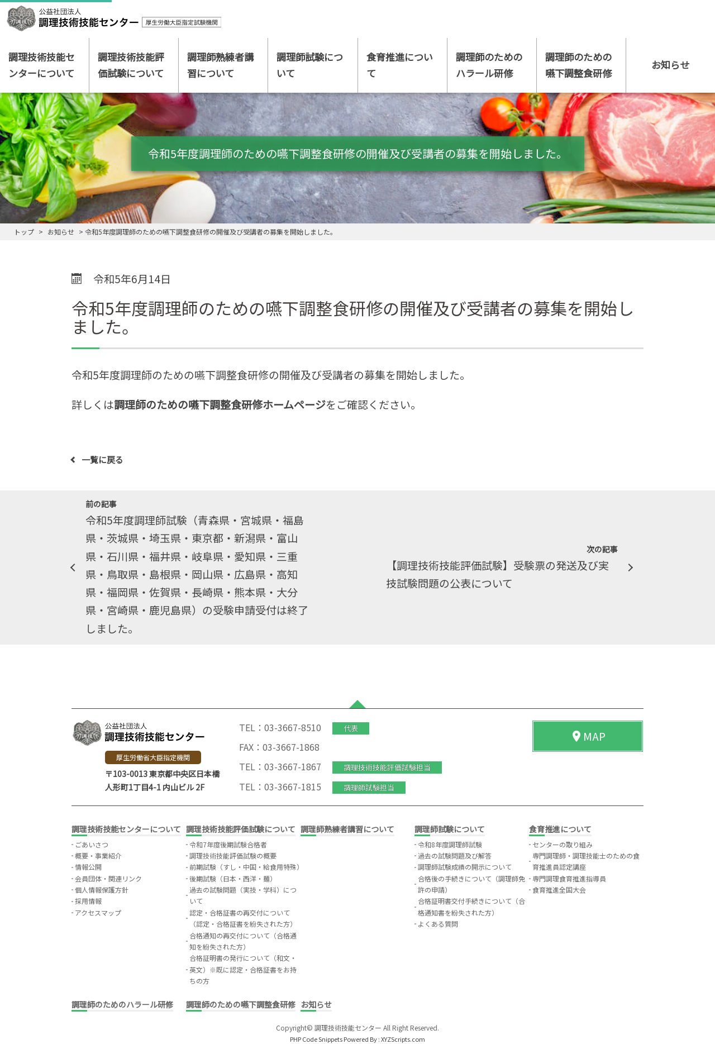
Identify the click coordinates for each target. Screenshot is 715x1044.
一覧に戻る (102, 459)
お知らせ (670, 64)
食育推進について (399, 65)
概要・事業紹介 (98, 855)
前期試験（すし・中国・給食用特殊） (246, 866)
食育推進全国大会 (559, 889)
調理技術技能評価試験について (131, 65)
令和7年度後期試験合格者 (228, 844)
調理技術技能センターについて (41, 65)
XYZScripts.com (403, 1039)
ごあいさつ (91, 844)
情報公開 (88, 866)
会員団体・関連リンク (108, 878)
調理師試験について (310, 65)
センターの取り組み (562, 844)
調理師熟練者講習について (220, 65)
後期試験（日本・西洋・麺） (233, 878)
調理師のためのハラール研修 (489, 65)
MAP (588, 735)
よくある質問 (438, 923)
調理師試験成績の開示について (465, 866)
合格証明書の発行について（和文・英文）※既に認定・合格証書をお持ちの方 (243, 969)
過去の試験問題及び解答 (455, 855)
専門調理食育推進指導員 (569, 878)
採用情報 (88, 900)
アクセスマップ (98, 912)
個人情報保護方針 (101, 889)
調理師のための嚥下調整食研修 (578, 65)
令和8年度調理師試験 (450, 844)
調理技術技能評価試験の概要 (233, 855)
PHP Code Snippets (316, 1039)
